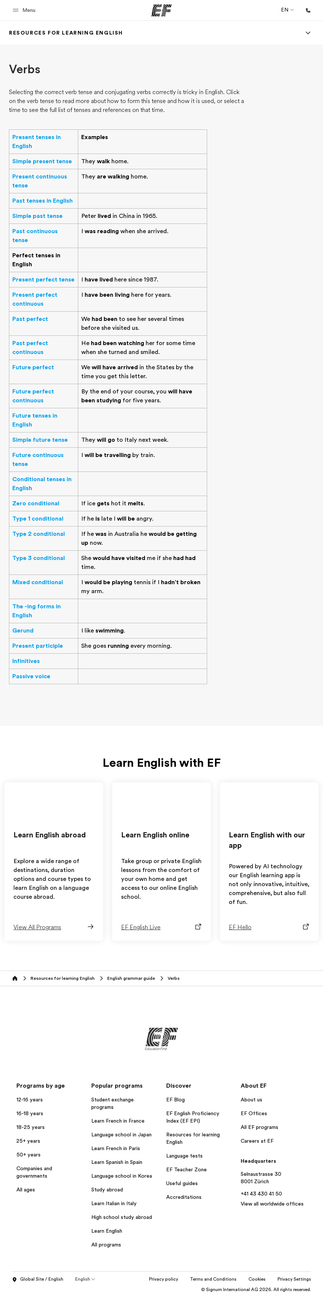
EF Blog (175, 1100)
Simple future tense (40, 440)
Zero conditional (35, 503)
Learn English (106, 1231)
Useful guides (182, 1183)
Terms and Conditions (247, 1279)
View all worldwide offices (272, 1204)
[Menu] (308, 33)
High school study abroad (121, 1217)
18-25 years (30, 1127)
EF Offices (254, 1113)
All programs (106, 1245)
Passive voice (31, 676)
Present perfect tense (43, 279)
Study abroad (107, 1190)
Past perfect (30, 319)
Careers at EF (257, 1141)
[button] (25, 10)
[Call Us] (308, 10)
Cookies (290, 1279)
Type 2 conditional (38, 534)
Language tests (184, 1156)
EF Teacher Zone (186, 1169)
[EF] (161, 10)
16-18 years (29, 1113)
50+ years (28, 1155)
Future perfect (33, 367)
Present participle (37, 646)
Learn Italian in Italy (114, 1203)
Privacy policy (197, 1279)
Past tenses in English (42, 200)
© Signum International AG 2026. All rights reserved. (256, 1289)
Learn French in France (118, 1121)
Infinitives (26, 661)
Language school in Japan (121, 1134)
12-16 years (29, 1100)
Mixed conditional (37, 582)
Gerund (23, 630)
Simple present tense (42, 161)
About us (251, 1100)
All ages (25, 1190)
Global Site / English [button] (37, 1279)
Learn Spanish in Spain (116, 1162)
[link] (66, 33)
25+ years (28, 1141)
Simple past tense (37, 216)
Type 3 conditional (38, 558)
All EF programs (259, 1127)
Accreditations (184, 1197)
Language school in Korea (121, 1176)
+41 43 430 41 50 (261, 1194)
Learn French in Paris (115, 1148)
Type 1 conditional (37, 518)
